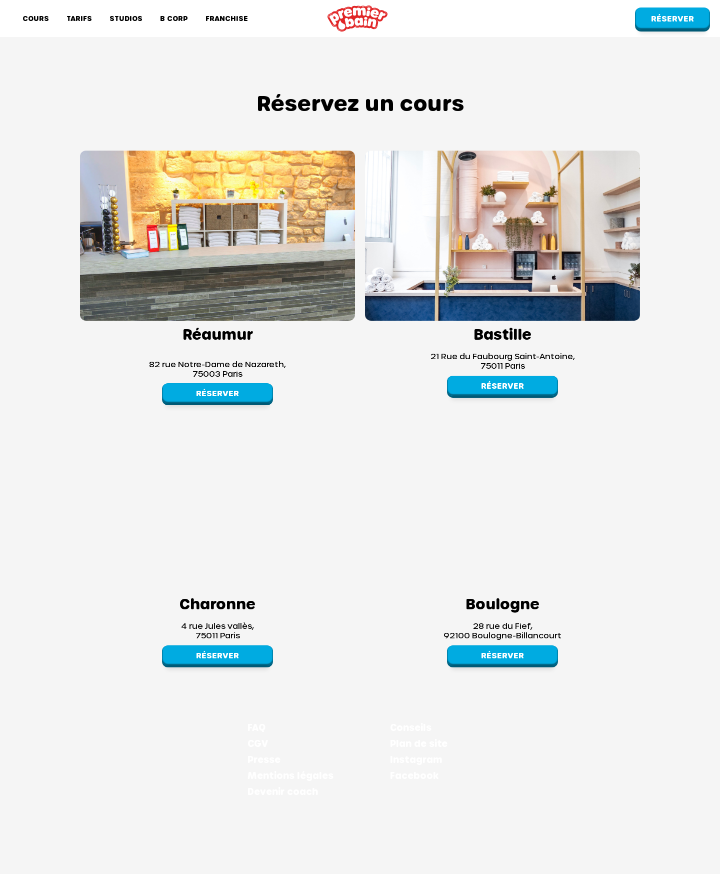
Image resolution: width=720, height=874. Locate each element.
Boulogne (503, 603)
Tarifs (79, 18)
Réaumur (217, 333)
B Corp (174, 18)
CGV (258, 743)
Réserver (672, 18)
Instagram (416, 759)
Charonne (218, 603)
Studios (126, 18)
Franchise (227, 18)
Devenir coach (283, 791)
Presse (264, 759)
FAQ (257, 727)
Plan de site (419, 743)
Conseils (411, 727)
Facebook (414, 775)
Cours (35, 18)
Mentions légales (291, 775)
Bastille (503, 333)
